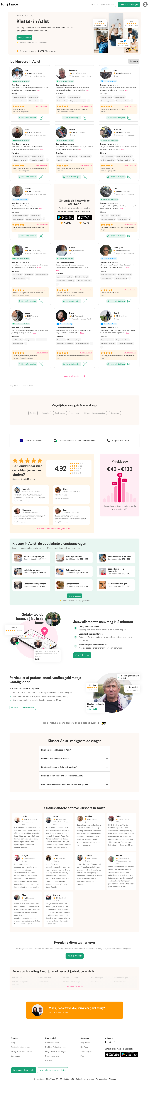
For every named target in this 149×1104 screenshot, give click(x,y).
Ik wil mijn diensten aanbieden (52, 1073)
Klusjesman (115, 413)
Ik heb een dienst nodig (23, 1073)
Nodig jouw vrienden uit (21, 1054)
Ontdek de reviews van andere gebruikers (52, 528)
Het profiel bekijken (27, 118)
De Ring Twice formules (55, 1049)
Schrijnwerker (60, 413)
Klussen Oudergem (121, 980)
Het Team (84, 1049)
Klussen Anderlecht (70, 980)
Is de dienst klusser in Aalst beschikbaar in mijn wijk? (65, 787)
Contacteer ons (52, 1058)
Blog (13, 1045)
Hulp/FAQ (49, 1063)
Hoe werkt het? (52, 1045)
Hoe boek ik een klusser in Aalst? (56, 750)
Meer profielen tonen (74, 376)
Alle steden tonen (75, 989)
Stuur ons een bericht (58, 1015)
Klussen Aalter (17, 980)
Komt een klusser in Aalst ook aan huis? (59, 768)
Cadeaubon (16, 1058)
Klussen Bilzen (43, 984)
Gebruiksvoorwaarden (85, 1082)
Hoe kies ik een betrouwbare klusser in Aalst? (62, 778)
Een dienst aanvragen (128, 4)
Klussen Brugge (94, 984)
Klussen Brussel (120, 984)
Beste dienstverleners (20, 1049)
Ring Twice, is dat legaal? (56, 1054)
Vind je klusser (24, 37)
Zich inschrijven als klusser (103, 4)
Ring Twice (14, 385)
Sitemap (112, 1082)
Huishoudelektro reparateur (94, 413)
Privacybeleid (101, 1082)
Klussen (23, 385)
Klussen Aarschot (44, 980)
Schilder (33, 413)
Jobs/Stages (85, 1054)
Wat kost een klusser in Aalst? (55, 759)
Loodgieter (75, 413)
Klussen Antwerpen (96, 980)
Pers (82, 1058)
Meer (38, 90)
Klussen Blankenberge (71, 984)
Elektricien (45, 413)
